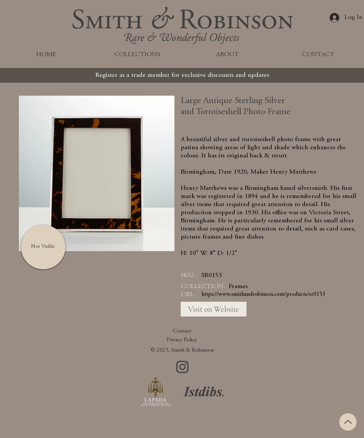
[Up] (348, 422)
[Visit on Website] (213, 309)
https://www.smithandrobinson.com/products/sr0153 (263, 294)
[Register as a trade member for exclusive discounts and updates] (182, 75)
